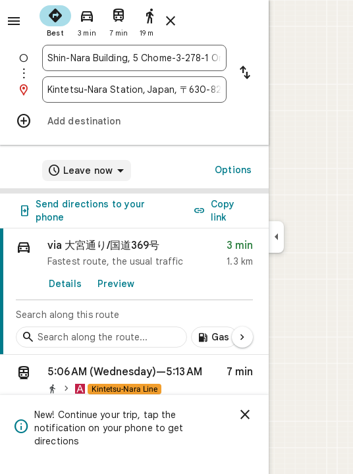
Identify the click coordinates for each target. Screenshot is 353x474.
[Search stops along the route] (101, 337)
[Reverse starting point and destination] (245, 73)
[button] (134, 382)
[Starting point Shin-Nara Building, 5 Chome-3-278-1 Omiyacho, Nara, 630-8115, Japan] (134, 58)
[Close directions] (170, 21)
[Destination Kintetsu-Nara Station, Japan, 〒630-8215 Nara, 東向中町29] (134, 89)
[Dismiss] (245, 415)
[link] (134, 291)
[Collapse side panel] (276, 237)
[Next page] (242, 337)
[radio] (55, 20)
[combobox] (134, 58)
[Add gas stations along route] (214, 337)
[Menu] (14, 21)
